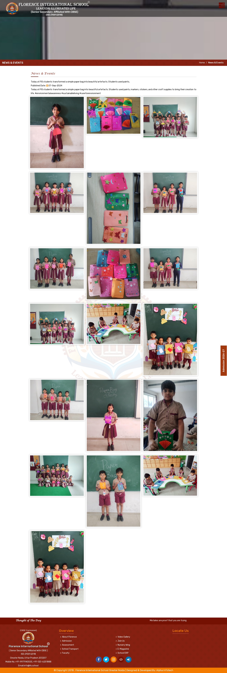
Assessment (68, 645)
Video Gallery (124, 637)
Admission (67, 641)
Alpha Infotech (164, 670)
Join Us (121, 641)
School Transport (70, 649)
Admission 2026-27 (223, 359)
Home (202, 62)
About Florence (69, 637)
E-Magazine (123, 649)
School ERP (123, 653)
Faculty (65, 653)
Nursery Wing (124, 645)
